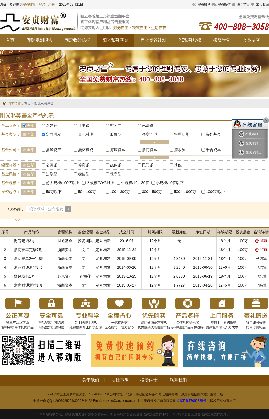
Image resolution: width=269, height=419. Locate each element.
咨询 (261, 241)
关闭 (266, 120)
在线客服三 (250, 152)
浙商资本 (64, 250)
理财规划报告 (39, 40)
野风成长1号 (24, 276)
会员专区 (251, 40)
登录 (42, 4)
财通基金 (64, 241)
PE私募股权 (189, 40)
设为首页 (243, 4)
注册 (51, 4)
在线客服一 (250, 134)
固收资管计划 (153, 40)
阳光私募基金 (115, 40)
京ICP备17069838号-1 (193, 401)
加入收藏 (262, 4)
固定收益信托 (77, 40)
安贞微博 (204, 4)
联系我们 (178, 380)
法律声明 (120, 380)
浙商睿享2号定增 (28, 258)
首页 (10, 40)
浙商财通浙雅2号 (28, 267)
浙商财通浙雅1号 (28, 285)
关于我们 (90, 380)
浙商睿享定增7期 (28, 250)
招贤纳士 (149, 380)
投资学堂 (222, 40)
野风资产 (64, 276)
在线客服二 (250, 143)
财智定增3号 (24, 241)
